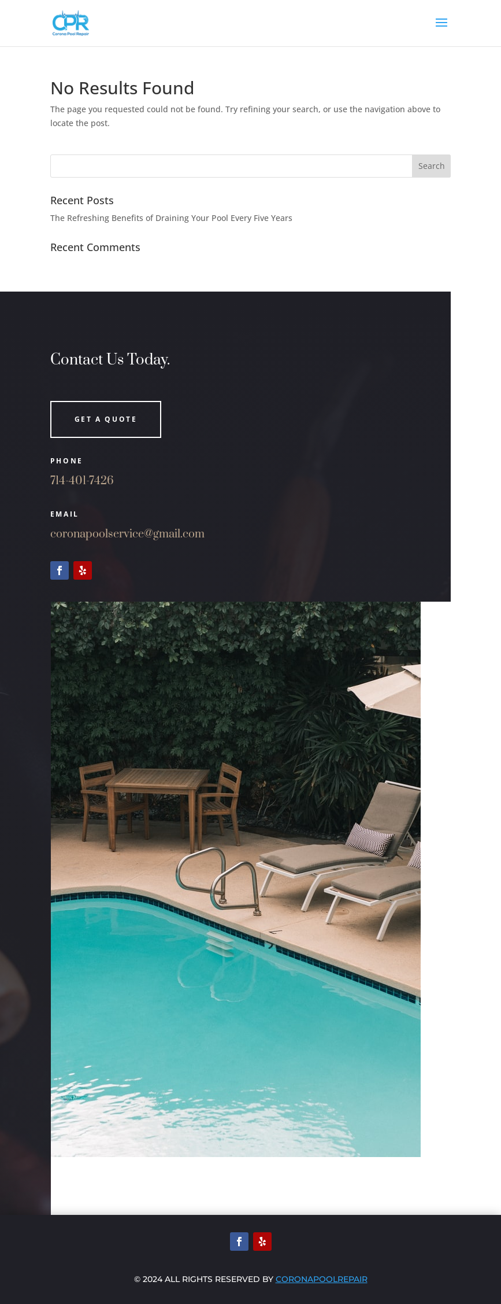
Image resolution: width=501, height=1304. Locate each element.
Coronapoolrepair (322, 1279)
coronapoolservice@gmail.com (127, 534)
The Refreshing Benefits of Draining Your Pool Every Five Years (171, 217)
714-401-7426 (82, 481)
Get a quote (106, 419)
